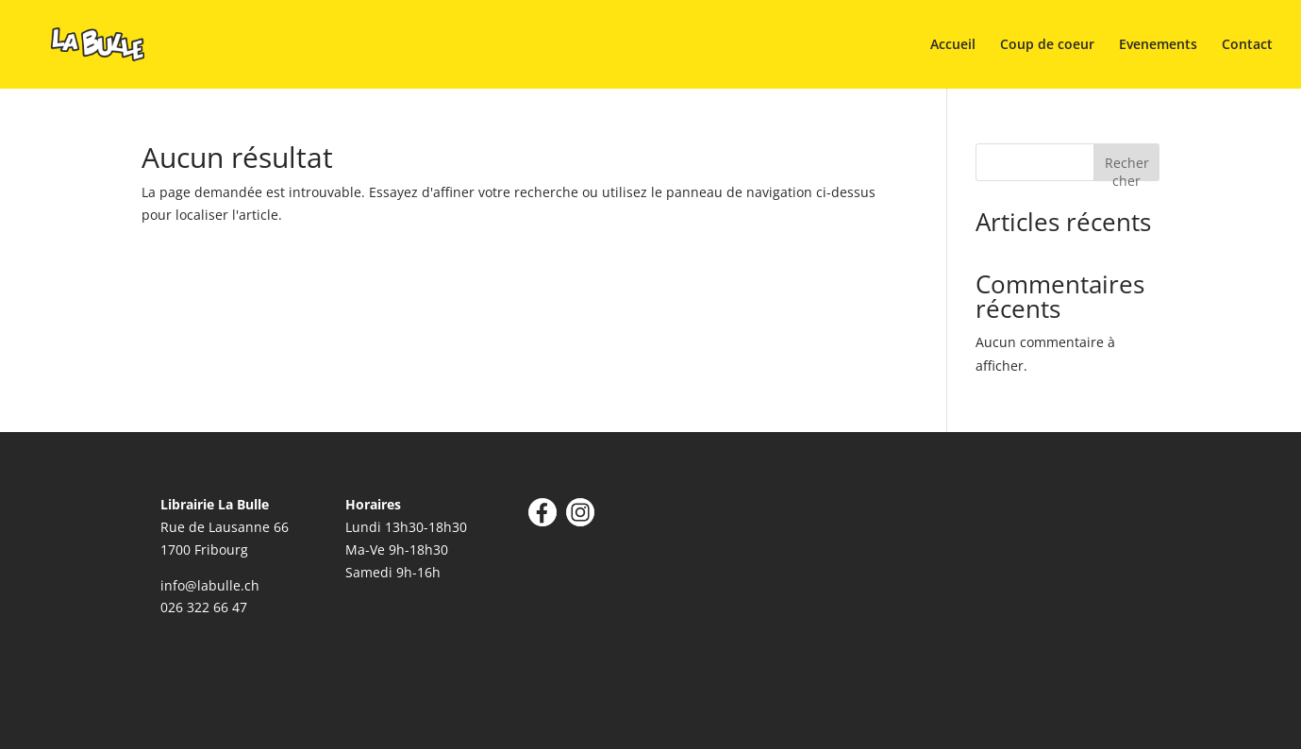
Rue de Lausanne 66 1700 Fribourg (224, 526)
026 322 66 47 (203, 607)
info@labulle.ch (209, 585)
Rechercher (1127, 167)
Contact (1247, 45)
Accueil (953, 45)
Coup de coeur (1047, 45)
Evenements (1158, 45)
